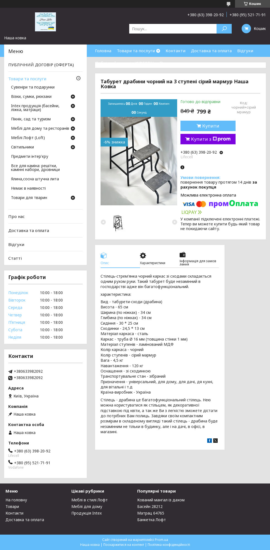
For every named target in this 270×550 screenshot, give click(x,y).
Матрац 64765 (150, 513)
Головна (103, 50)
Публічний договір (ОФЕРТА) (124, 63)
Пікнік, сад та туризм (31, 119)
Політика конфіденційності (169, 544)
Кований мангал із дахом (161, 499)
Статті (15, 258)
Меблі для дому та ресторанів (40, 128)
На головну (16, 499)
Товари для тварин (29, 198)
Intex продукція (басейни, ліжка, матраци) (35, 108)
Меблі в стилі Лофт (89, 499)
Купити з (211, 139)
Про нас (168, 63)
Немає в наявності (28, 188)
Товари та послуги (136, 50)
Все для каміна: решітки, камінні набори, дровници (35, 168)
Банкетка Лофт (151, 519)
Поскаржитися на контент (123, 544)
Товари (12, 506)
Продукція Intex (86, 513)
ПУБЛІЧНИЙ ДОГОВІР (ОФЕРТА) (41, 64)
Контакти (175, 50)
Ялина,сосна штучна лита (35, 179)
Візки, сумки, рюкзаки (31, 97)
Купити (210, 126)
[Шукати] (224, 29)
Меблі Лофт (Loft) (28, 138)
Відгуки (245, 50)
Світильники (22, 147)
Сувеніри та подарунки (33, 87)
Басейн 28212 (150, 506)
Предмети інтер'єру (29, 156)
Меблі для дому (86, 506)
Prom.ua (161, 539)
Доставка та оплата (211, 50)
